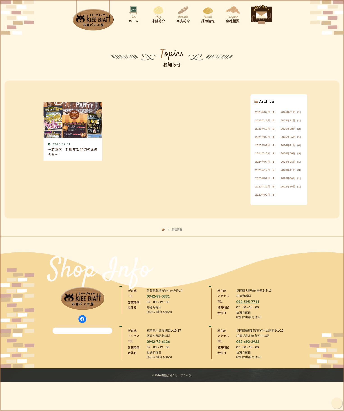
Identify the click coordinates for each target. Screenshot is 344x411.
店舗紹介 (157, 13)
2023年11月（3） (292, 180)
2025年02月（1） (266, 150)
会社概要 (231, 13)
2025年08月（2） (292, 131)
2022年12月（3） (266, 200)
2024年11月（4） (292, 150)
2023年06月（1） (292, 190)
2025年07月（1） (266, 141)
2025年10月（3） (266, 131)
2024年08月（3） (292, 160)
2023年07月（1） (266, 190)
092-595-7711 (247, 324)
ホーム (132, 13)
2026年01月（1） (292, 111)
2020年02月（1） (266, 210)
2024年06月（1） (292, 170)
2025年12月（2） (266, 121)
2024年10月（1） (266, 160)
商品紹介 (182, 13)
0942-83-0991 (158, 319)
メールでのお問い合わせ (85, 348)
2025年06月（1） (292, 141)
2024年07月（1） (266, 170)
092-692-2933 (247, 370)
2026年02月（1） (266, 111)
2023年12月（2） (266, 180)
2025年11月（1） (292, 121)
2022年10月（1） (292, 200)
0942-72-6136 (158, 370)
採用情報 (206, 13)
